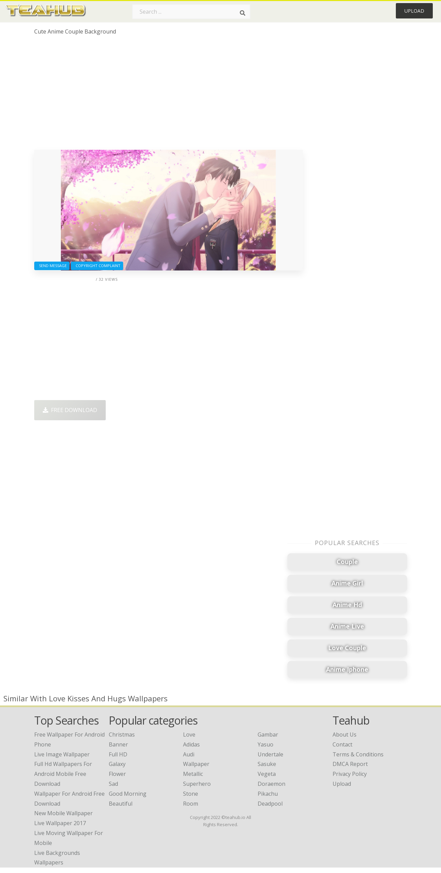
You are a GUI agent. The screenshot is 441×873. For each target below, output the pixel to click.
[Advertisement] (168, 95)
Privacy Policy (350, 774)
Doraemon (271, 784)
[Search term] (191, 11)
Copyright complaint (97, 265)
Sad (113, 784)
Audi (188, 754)
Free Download (70, 410)
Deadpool (270, 803)
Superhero (197, 784)
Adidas (191, 744)
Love (189, 734)
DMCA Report (350, 764)
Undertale (270, 754)
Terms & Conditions (358, 754)
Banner (118, 744)
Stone (190, 793)
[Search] (242, 13)
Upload (414, 11)
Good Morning (127, 793)
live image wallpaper (62, 754)
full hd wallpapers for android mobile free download (63, 774)
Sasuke (267, 764)
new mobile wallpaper (63, 813)
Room (190, 803)
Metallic (193, 774)
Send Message (52, 265)
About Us (344, 734)
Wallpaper (196, 764)
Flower (117, 774)
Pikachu (268, 793)
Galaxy (117, 764)
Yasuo (265, 744)
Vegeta (267, 774)
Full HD (118, 754)
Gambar (268, 734)
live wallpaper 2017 (60, 823)
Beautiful (120, 803)
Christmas (122, 734)
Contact (342, 744)
